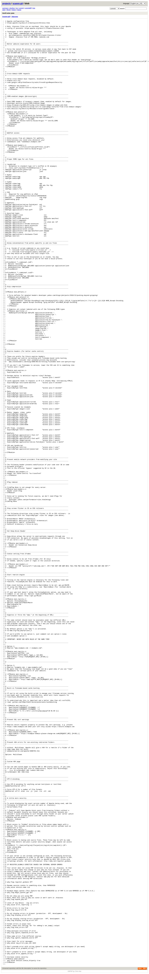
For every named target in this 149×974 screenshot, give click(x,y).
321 (4, 580)
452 (4, 809)
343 (4, 618)
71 (3, 143)
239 (4, 437)
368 (4, 662)
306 (4, 554)
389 (4, 699)
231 (4, 423)
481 (4, 859)
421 (4, 755)
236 (4, 432)
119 (4, 227)
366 (4, 659)
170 (4, 316)
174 (4, 323)
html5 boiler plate (8, 13)
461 (4, 824)
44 (3, 96)
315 (4, 570)
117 (4, 224)
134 (4, 253)
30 (3, 72)
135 (4, 255)
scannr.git (18, 3)
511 (4, 912)
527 (4, 940)
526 (4, 938)
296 (4, 536)
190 (4, 351)
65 (3, 133)
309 (4, 559)
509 (4, 908)
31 (3, 74)
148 (4, 278)
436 (4, 781)
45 (3, 98)
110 (4, 212)
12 (3, 40)
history (14, 10)
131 (4, 248)
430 (4, 770)
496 (4, 885)
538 (4, 959)
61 (3, 126)
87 (3, 171)
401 (4, 720)
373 (4, 671)
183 (4, 339)
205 (4, 377)
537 (4, 957)
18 (3, 51)
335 (4, 604)
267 (4, 486)
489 (4, 873)
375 (4, 674)
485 (4, 866)
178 (4, 330)
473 (4, 845)
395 (4, 709)
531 (4, 947)
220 (4, 404)
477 (4, 852)
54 (3, 114)
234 (4, 428)
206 (4, 379)
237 (4, 433)
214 (4, 393)
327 (4, 590)
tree (34, 8)
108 (4, 208)
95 (3, 185)
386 (4, 693)
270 (4, 491)
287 (4, 521)
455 (4, 814)
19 (3, 53)
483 (4, 863)
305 (4, 552)
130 (4, 246)
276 (4, 501)
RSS (144, 968)
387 (4, 695)
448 (4, 802)
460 (4, 823)
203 (4, 374)
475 (4, 849)
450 (4, 805)
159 (4, 297)
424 (4, 760)
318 (4, 575)
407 (4, 730)
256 (4, 467)
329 (4, 594)
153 (4, 287)
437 (4, 782)
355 (4, 639)
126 (4, 240)
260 (4, 473)
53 (3, 112)
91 (3, 178)
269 (4, 489)
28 (3, 68)
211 (4, 388)
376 (4, 676)
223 (4, 409)
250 (4, 456)
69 (3, 140)
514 (4, 917)
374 (4, 673)
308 (4, 557)
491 (4, 877)
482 (4, 861)
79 (3, 157)
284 (4, 515)
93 (3, 182)
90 (3, 177)
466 (4, 833)
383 (4, 688)
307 (4, 556)
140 (4, 264)
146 (4, 274)
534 (4, 952)
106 (4, 205)
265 (4, 482)
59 (3, 123)
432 (4, 774)
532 (4, 948)
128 (4, 243)
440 (4, 788)
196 (4, 362)
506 (4, 903)
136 (4, 257)
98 (3, 191)
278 (4, 505)
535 (4, 954)
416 (4, 746)
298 (4, 540)
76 (3, 152)
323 (4, 583)
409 (4, 734)
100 (4, 194)
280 (4, 508)
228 (4, 418)
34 (3, 79)
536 (4, 955)
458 (4, 819)
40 (3, 89)
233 (4, 426)
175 (4, 325)
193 (4, 356)
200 (4, 369)
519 (4, 926)
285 (4, 517)
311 (4, 562)
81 (3, 161)
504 (4, 899)
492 (4, 879)
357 (4, 643)
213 (4, 391)
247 (4, 451)
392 (4, 704)
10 (3, 37)
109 (4, 210)
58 (3, 121)
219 (4, 402)
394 (4, 707)
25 (3, 63)
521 (4, 929)
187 (4, 346)
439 (4, 786)
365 (4, 657)
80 (3, 159)
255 (4, 465)
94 (3, 184)
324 (4, 585)
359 (4, 646)
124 (4, 236)
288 (4, 522)
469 (4, 838)
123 (4, 234)
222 (4, 407)
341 (4, 615)
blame (19, 10)
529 (4, 943)
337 (4, 608)
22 (3, 58)
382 (4, 686)
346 (4, 624)
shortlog (12, 8)
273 (4, 496)
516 (4, 920)
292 (4, 529)
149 (4, 280)
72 (3, 145)
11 (3, 39)
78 (3, 156)
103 (4, 199)
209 (4, 384)
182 (4, 337)
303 (4, 549)
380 (4, 683)
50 (3, 107)
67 (3, 137)
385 (4, 692)
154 (4, 288)
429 (4, 769)
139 (4, 262)
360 (4, 648)
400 (4, 718)
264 (4, 480)
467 (4, 835)
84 (3, 166)
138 (4, 261)
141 (4, 266)
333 (4, 601)
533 (4, 950)
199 (4, 367)
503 (4, 898)
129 (4, 245)
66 (3, 135)
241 (4, 440)
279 (4, 507)
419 (4, 751)
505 (4, 901)
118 (4, 226)
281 (4, 510)
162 (4, 302)
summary (5, 8)
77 (3, 154)
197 (4, 364)
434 (4, 777)
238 (4, 435)
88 (3, 173)
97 (3, 189)
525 (4, 936)
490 (4, 875)
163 (4, 304)
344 (4, 620)
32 (3, 75)
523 (4, 933)
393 (4, 706)
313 (4, 566)
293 (4, 531)
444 (4, 795)
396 (4, 711)
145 (4, 273)
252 (4, 459)
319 (4, 576)
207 (4, 381)
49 (3, 105)
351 (4, 632)
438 (4, 784)
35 (3, 81)
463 (4, 828)
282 (4, 512)
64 (3, 131)
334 (4, 603)
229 (4, 419)
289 (4, 524)
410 (4, 735)
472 (4, 844)
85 (3, 168)
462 (4, 826)
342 (4, 617)
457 (4, 817)
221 (4, 405)
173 (4, 322)
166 (4, 309)
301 (4, 545)
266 (4, 484)
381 (4, 685)
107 (4, 206)
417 (4, 748)
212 (4, 390)
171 (4, 318)
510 (4, 910)
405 (4, 727)
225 (4, 412)
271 (4, 493)
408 (4, 732)
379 (4, 681)
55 (3, 116)
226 (4, 414)
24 (3, 61)
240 (4, 438)
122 (4, 232)
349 (4, 629)
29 (3, 70)
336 (4, 606)
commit (21, 8)
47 (3, 102)
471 (4, 842)
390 (4, 700)
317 (4, 573)
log (17, 8)
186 (4, 344)
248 (4, 452)
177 (4, 329)
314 (4, 568)
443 (4, 793)
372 (4, 669)
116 (4, 222)
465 (4, 831)
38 (3, 86)
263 (4, 479)
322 (4, 582)
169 (4, 315)
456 (4, 816)
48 (3, 103)
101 (4, 196)
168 (4, 313)
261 (4, 475)
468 (4, 837)
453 (4, 810)
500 (4, 892)
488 (4, 872)
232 (4, 425)
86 (3, 170)
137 (4, 259)
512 (4, 913)
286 (4, 519)
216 (4, 397)
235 (4, 430)
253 (4, 461)
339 (4, 611)
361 (4, 650)
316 (4, 571)
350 (4, 631)
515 (4, 919)
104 (4, 201)
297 (4, 538)
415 (4, 744)
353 (4, 636)
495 (4, 884)
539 (4, 961)
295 (4, 535)
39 (3, 88)
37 (3, 84)
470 (4, 840)
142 (4, 267)
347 (4, 625)
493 (4, 880)
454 (4, 812)
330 (4, 596)
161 (4, 301)
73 (3, 147)
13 (3, 42)
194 (4, 358)
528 (4, 941)
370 (4, 665)
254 (4, 463)
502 (4, 896)
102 (4, 198)
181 (4, 335)
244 (4, 446)
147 (4, 276)
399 (4, 716)
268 (4, 487)
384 (4, 690)
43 (3, 95)
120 (4, 229)
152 (4, 285)
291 (4, 528)
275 (4, 500)
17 (3, 49)
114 (4, 219)
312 (4, 564)
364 (4, 655)
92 (3, 180)
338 (4, 610)
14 (3, 44)
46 (3, 100)
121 (4, 231)
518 (4, 924)
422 (4, 756)
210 (4, 386)
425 (4, 762)
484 (4, 865)
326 (4, 589)
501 (4, 894)
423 (4, 758)
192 (4, 355)
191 (4, 353)
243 (4, 444)
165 (4, 308)
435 (4, 779)
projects (6, 3)
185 (4, 343)
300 (4, 543)
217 (4, 398)
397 (4, 713)
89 (3, 175)
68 (3, 138)
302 (4, 547)
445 (4, 796)
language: (126, 3)
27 (3, 67)
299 (4, 542)
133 (4, 252)
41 (3, 91)
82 (3, 163)
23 (3, 60)
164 (4, 306)
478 (4, 854)
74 (3, 149)
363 (4, 653)
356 (4, 641)
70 (3, 142)
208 (4, 383)
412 (4, 739)
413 (4, 741)
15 (3, 46)
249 (4, 454)
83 (3, 164)
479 (4, 856)
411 (4, 737)
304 (4, 550)
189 (4, 349)
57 (3, 119)
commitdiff (28, 8)
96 (3, 187)
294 (4, 533)
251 (4, 458)
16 (3, 47)
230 (4, 421)
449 (4, 803)
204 (4, 376)
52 (3, 110)
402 (4, 721)
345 (4, 622)
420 (4, 753)
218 (4, 400)
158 (4, 295)
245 (4, 447)
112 (4, 215)
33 (3, 77)
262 (4, 477)
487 (4, 870)
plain (3, 10)
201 (4, 370)
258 (4, 470)
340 (4, 613)
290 (4, 526)
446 (4, 798)
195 (4, 360)
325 (4, 587)
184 (4, 341)
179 (4, 332)
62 (3, 128)
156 (4, 292)
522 (4, 931)
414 (4, 742)
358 (4, 645)
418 (4, 749)
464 (4, 830)
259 (4, 472)
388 (4, 697)
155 (4, 290)
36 (3, 82)
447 (4, 800)
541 (4, 964)
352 (4, 634)
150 (4, 281)
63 (3, 129)
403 (4, 723)
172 (4, 320)
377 (4, 678)
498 (4, 889)
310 (4, 561)
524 (4, 934)
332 (4, 599)
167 (4, 311)
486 (4, 868)
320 (4, 578)
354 (4, 638)
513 (4, 915)
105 (4, 203)
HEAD (9, 10)
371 (4, 667)
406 (4, 728)
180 (4, 334)
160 (4, 299)
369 (4, 664)
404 (4, 725)
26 (3, 65)
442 (4, 791)
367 (4, 660)
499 (4, 891)
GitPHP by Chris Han (74, 971)
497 (4, 887)
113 (4, 217)
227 (4, 416)
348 (4, 627)
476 (4, 851)
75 (3, 150)
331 (4, 597)
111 (4, 213)
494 (4, 882)
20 (3, 54)
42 (3, 93)
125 (4, 238)
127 (4, 241)
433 (4, 776)
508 (4, 906)
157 (4, 294)
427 (4, 765)
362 (4, 652)
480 (4, 858)
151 (4, 283)
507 (4, 905)
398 (4, 714)
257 (4, 468)
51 (3, 109)
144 (4, 271)
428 (4, 767)
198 (4, 365)
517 (4, 922)
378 (4, 679)
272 (4, 494)
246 (4, 449)
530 (4, 945)
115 (4, 220)
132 (4, 250)
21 (3, 56)
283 (4, 514)
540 (4, 962)
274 (4, 498)
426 (4, 763)
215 (4, 395)
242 (4, 442)
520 (4, 927)
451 (4, 807)
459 (4, 821)
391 (4, 702)
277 (4, 503)
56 (3, 117)
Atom (140, 968)
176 (4, 327)
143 (4, 269)
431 (4, 772)
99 (3, 192)
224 (4, 411)
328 (4, 592)
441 (4, 789)
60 (3, 124)
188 (4, 348)
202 (4, 372)
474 (4, 847)
